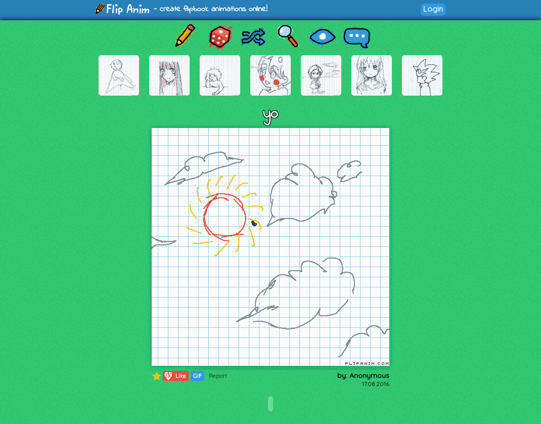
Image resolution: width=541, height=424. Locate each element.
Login (433, 9)
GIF (197, 375)
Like (174, 376)
